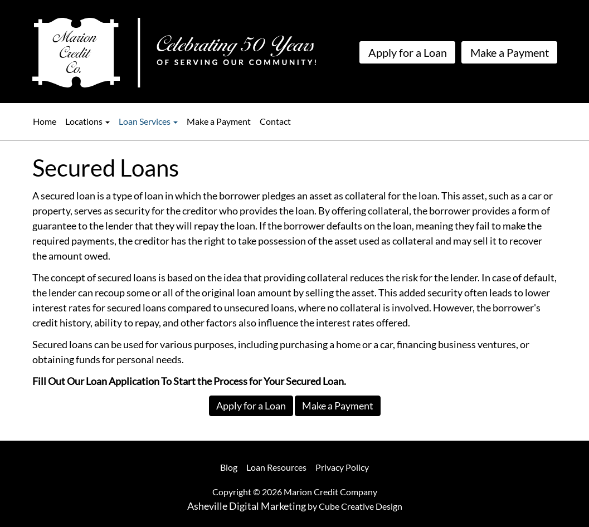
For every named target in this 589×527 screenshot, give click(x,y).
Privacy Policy (342, 467)
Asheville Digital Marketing (246, 506)
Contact (275, 121)
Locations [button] (87, 121)
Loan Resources (276, 467)
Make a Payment (509, 52)
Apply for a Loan (407, 52)
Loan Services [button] (148, 121)
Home (44, 121)
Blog (228, 467)
